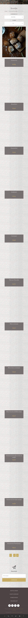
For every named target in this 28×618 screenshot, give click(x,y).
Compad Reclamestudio (17, 612)
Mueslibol (14, 104)
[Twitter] (9, 605)
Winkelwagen (16, 616)
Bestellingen (14, 590)
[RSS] (18, 605)
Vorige (10, 555)
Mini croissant (14, 324)
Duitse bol (14, 60)
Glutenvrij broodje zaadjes (14, 499)
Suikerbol (14, 192)
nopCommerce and (14, 608)
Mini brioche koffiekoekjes (14, 411)
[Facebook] (12, 605)
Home (6, 11)
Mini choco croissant (14, 367)
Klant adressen (14, 594)
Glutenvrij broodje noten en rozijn (14, 456)
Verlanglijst (14, 601)
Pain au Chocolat (14, 280)
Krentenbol (14, 148)
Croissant (14, 236)
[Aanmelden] (14, 576)
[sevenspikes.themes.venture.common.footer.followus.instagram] (15, 605)
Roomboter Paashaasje (14, 543)
